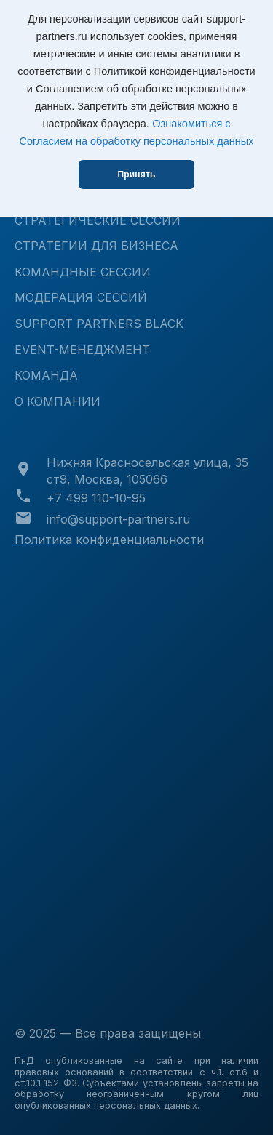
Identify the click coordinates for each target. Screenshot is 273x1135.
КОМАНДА (46, 375)
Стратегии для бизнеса (96, 245)
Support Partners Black (99, 323)
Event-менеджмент (82, 349)
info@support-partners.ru (118, 519)
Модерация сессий (81, 297)
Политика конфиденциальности (109, 539)
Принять (136, 174)
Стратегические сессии (98, 220)
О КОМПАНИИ (57, 401)
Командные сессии (83, 272)
